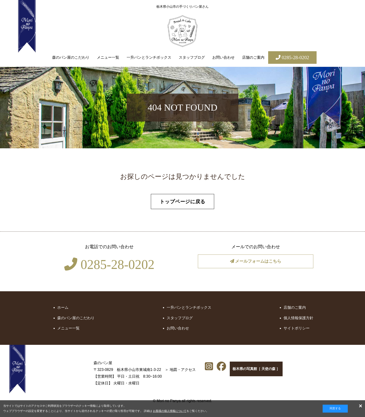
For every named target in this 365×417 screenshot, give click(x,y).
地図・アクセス (148, 371)
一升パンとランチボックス (149, 57)
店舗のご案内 (253, 57)
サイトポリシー (297, 330)
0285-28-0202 (109, 266)
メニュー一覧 (108, 57)
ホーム (62, 309)
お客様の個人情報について (169, 411)
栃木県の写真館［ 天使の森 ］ (257, 371)
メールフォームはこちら (256, 264)
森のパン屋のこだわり (70, 57)
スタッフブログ (192, 57)
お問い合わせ (223, 57)
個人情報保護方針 (298, 319)
